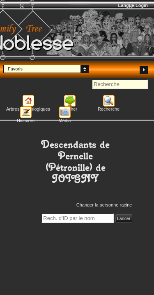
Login (142, 5)
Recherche (109, 109)
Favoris (15, 68)
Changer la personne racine (104, 204)
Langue (126, 5)
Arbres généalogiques (28, 109)
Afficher (69, 109)
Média (65, 120)
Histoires (25, 120)
